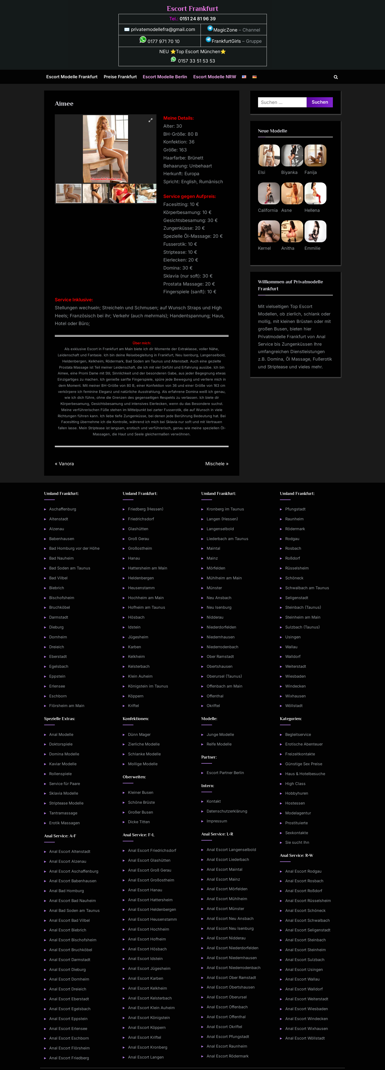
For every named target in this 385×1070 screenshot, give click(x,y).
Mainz (212, 558)
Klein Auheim (140, 676)
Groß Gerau (138, 538)
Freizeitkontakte (300, 754)
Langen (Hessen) (222, 519)
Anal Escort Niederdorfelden (233, 948)
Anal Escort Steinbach (305, 940)
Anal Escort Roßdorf (303, 890)
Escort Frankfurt (192, 9)
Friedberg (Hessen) (145, 509)
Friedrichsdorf (141, 519)
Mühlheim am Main (224, 578)
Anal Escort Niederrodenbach (234, 967)
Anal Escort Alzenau (67, 861)
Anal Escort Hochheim (148, 929)
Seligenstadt (296, 597)
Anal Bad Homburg (66, 890)
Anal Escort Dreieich (67, 989)
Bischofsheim (61, 597)
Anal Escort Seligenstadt (307, 930)
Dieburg (56, 627)
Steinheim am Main (303, 617)
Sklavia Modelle (63, 793)
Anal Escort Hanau (145, 890)
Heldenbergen (141, 578)
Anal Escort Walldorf (304, 989)
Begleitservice (298, 734)
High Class (295, 783)
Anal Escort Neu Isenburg (230, 928)
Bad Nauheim (61, 558)
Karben (134, 647)
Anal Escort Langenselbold (231, 849)
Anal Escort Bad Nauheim (72, 900)
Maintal (213, 548)
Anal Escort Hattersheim (150, 899)
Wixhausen (295, 696)
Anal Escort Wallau (302, 979)
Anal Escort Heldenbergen (152, 909)
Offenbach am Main (224, 686)
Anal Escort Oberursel (227, 997)
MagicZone (222, 30)
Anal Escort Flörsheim (69, 1048)
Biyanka (289, 172)
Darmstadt (58, 617)
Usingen (293, 637)
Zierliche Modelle (144, 744)
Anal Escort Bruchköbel (70, 949)
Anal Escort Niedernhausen (232, 957)
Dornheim (58, 637)
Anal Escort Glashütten (149, 860)
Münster (214, 587)
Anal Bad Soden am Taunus (74, 910)
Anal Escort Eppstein (68, 1018)
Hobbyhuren (296, 793)
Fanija (311, 172)
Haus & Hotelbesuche (305, 773)
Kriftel (133, 705)
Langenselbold (220, 528)
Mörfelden (216, 568)
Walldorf (293, 656)
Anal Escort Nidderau (226, 938)
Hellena (312, 210)
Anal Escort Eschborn (69, 1038)
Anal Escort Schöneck (305, 910)
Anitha (287, 248)
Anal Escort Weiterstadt (306, 999)
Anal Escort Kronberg (147, 1047)
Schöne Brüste (141, 802)
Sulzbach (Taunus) (302, 627)
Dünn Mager (139, 734)
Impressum (217, 821)
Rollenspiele (60, 773)
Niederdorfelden (221, 627)
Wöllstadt (294, 705)
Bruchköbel (59, 607)
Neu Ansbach (219, 597)
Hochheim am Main (146, 597)
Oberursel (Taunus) (224, 676)
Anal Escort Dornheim (69, 979)
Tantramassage (63, 813)
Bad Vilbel (58, 578)
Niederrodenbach (222, 647)
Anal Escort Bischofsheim (73, 940)
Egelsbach (58, 666)
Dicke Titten (139, 821)
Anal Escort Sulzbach (305, 959)
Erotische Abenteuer (304, 744)
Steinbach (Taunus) (303, 607)
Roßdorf (292, 558)
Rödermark (295, 528)
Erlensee (57, 686)
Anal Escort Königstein (149, 1017)
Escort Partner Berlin (225, 772)
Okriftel (213, 705)
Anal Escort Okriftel (224, 1026)
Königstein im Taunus (148, 686)
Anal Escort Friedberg (69, 1058)
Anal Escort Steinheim (305, 949)
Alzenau (56, 528)
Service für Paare (64, 783)
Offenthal (215, 696)
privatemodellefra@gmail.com (163, 29)
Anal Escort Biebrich (67, 930)
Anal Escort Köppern (147, 1027)
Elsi (261, 172)
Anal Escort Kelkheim (147, 988)
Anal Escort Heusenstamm (152, 919)
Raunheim (294, 519)
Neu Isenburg (219, 607)
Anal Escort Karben (145, 978)
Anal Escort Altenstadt (69, 851)
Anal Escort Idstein (145, 958)
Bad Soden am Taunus (69, 568)
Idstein (134, 627)
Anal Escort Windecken (306, 1018)
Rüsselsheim (297, 568)
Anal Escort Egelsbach (70, 1008)
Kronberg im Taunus (225, 509)
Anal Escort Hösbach (147, 949)
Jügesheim (138, 637)
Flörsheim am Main (66, 705)
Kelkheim (136, 656)
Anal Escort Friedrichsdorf (152, 850)
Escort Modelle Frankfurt (72, 76)
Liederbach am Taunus (227, 538)
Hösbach (136, 617)
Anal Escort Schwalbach (307, 920)
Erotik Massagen (64, 823)
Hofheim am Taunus (146, 607)
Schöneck (294, 578)
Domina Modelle (64, 754)
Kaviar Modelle (62, 764)
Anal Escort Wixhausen (306, 1028)
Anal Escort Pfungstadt (228, 1036)
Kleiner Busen (140, 792)
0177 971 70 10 (160, 41)
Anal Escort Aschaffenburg (73, 871)
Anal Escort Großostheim (151, 880)
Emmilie (312, 248)
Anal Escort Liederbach (228, 859)
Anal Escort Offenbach (227, 1007)
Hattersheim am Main (147, 568)
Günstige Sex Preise (303, 764)
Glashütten (138, 528)
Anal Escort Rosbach (304, 880)
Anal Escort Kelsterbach (150, 998)
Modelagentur (298, 813)
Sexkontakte (296, 832)
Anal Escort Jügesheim (149, 968)
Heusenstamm (141, 587)
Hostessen (295, 803)
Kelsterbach (139, 666)
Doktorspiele (60, 744)
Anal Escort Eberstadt (69, 999)
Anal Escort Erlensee (68, 1028)
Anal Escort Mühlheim (227, 898)
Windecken (295, 686)
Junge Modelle (220, 734)
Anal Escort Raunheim (227, 1046)
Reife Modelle (219, 744)
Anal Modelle (61, 734)
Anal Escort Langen (146, 1057)
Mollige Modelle (142, 764)
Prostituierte (296, 823)
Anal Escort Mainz (223, 879)
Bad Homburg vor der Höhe (74, 548)
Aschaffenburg (62, 509)
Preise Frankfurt (120, 76)
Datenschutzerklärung (227, 811)
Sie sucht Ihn (297, 842)
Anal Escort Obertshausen (231, 987)
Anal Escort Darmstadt (69, 959)
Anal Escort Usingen (304, 969)
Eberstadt (58, 656)
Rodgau (292, 538)
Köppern (136, 696)
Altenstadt (58, 519)
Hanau (134, 558)
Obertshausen (220, 666)
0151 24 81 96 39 (198, 18)
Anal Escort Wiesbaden (306, 1008)
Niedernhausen (221, 637)
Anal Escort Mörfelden (227, 889)
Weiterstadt (295, 666)
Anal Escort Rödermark (228, 1056)
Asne (286, 210)
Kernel (264, 248)
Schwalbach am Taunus (307, 587)
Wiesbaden (295, 676)
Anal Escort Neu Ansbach (230, 918)
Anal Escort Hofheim (147, 939)
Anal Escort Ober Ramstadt (231, 977)
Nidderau (215, 617)
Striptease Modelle (66, 803)
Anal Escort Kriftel (144, 1037)
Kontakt (214, 801)
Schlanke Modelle (144, 754)
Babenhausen (61, 538)
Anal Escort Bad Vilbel (69, 920)
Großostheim (140, 548)
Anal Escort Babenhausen (73, 880)
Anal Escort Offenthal (226, 1016)
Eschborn (58, 696)
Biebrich (56, 587)
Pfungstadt (295, 509)
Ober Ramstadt (220, 656)
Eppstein (57, 676)
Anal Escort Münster (225, 908)
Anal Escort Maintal (224, 869)
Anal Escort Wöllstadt (305, 1038)
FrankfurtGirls (223, 41)
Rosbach (293, 548)
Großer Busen (140, 812)
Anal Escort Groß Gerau (149, 870)
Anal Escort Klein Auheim (151, 1007)
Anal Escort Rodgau (303, 871)
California (268, 210)
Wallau (291, 647)
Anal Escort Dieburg (67, 969)
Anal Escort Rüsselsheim (308, 900)
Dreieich (56, 647)
